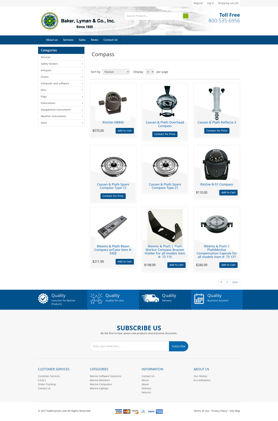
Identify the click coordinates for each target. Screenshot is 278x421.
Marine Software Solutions (105, 376)
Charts (45, 76)
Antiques (46, 70)
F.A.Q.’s (42, 380)
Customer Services (49, 376)
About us (52, 39)
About (145, 380)
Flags (44, 96)
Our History (200, 376)
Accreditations (202, 380)
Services (68, 39)
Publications (48, 103)
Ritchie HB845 (113, 122)
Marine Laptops (99, 388)
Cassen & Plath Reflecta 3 (217, 122)
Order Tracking (47, 384)
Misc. (44, 90)
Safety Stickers (49, 63)
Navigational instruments (56, 109)
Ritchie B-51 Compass (216, 184)
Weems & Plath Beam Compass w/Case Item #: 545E (113, 249)
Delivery (146, 388)
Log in (210, 3)
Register (198, 3)
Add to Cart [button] (125, 130)
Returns (146, 392)
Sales (82, 39)
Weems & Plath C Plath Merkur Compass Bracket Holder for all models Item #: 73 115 (165, 251)
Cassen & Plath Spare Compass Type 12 (113, 186)
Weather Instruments (53, 116)
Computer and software (55, 83)
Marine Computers (101, 384)
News (94, 39)
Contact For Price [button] (164, 134)
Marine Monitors (100, 380)
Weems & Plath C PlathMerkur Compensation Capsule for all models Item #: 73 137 (217, 251)
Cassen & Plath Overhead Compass (165, 124)
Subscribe (178, 346)
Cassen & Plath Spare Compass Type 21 (165, 186)
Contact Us (111, 39)
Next (235, 282)
